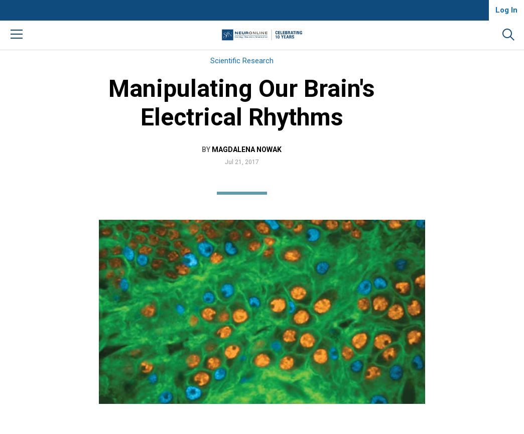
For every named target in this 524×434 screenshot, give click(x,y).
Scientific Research (242, 60)
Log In (506, 10)
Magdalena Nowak (247, 150)
